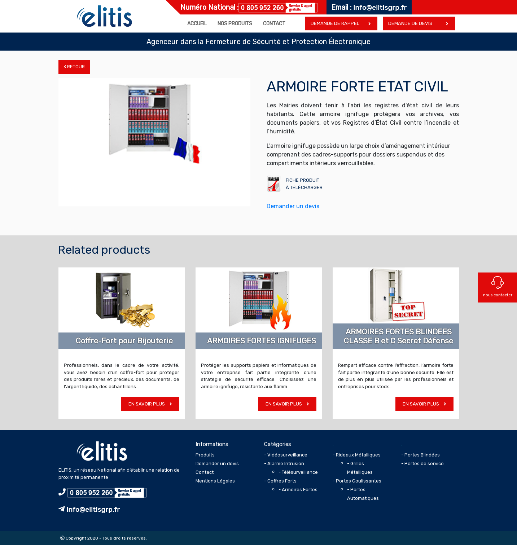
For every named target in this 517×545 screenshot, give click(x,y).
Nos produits (235, 24)
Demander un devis (293, 206)
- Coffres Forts (280, 481)
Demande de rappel (335, 23)
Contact (274, 24)
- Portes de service (422, 463)
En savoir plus (150, 404)
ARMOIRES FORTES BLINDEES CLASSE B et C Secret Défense (398, 336)
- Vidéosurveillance (285, 455)
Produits (205, 455)
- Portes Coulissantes (357, 481)
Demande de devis (410, 23)
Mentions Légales (215, 481)
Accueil (197, 24)
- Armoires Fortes (298, 489)
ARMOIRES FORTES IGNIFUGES (261, 340)
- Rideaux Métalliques (357, 455)
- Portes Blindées (420, 455)
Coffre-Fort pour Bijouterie (124, 340)
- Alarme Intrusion (284, 463)
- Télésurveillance (298, 472)
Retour (74, 66)
